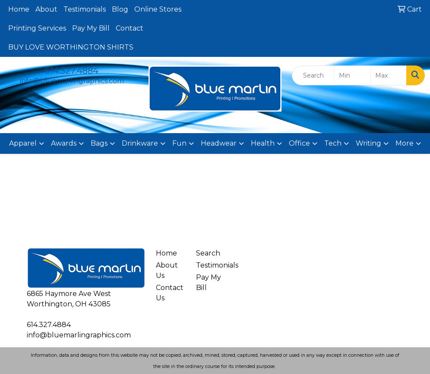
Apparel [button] (23, 143)
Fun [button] (179, 143)
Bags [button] (99, 143)
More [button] (404, 143)
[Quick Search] (313, 75)
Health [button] (263, 143)
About (46, 9)
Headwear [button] (219, 143)
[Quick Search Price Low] (352, 75)
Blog (120, 9)
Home (18, 9)
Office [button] (299, 143)
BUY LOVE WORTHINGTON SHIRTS (70, 47)
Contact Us (169, 293)
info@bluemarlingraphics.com (72, 81)
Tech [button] (332, 143)
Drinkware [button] (140, 143)
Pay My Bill (91, 28)
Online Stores (157, 9)
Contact (129, 28)
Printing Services (37, 28)
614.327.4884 (71, 70)
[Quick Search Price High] (388, 75)
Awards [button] (63, 143)
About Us (167, 270)
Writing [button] (368, 143)
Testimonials (84, 9)
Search (208, 253)
